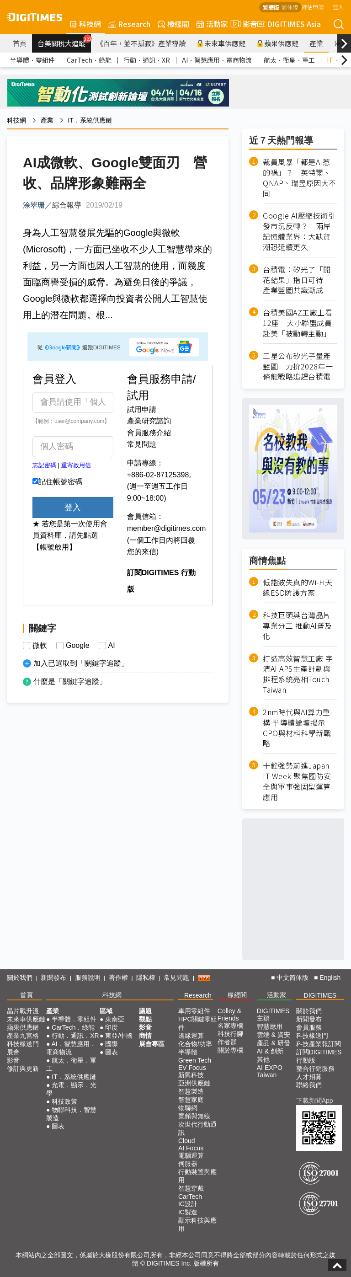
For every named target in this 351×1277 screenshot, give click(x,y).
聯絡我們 (309, 1085)
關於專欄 (230, 1050)
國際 (111, 1043)
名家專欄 (230, 1025)
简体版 (290, 7)
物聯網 (187, 1107)
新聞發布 (53, 977)
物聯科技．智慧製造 (71, 1114)
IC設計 (187, 1204)
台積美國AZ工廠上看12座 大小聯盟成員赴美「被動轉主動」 (297, 323)
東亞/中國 (119, 1035)
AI (111, 645)
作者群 (227, 1042)
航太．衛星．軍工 (289, 59)
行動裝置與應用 (197, 1176)
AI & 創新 (270, 1051)
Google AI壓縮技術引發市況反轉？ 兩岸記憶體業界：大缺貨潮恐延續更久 (299, 231)
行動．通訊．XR (146, 59)
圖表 (58, 1126)
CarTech (190, 1196)
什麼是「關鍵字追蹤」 (69, 681)
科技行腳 (230, 1033)
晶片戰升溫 (23, 1011)
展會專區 (152, 1043)
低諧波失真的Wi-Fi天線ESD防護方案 (297, 587)
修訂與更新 (23, 1068)
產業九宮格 (23, 1035)
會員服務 (309, 1027)
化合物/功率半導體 (195, 1048)
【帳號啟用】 (54, 547)
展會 (13, 1052)
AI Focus (190, 1148)
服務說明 (88, 977)
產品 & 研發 (273, 1043)
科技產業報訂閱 (318, 1043)
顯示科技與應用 (197, 1224)
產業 (316, 43)
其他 (263, 1059)
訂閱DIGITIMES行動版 (319, 1056)
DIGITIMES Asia (289, 23)
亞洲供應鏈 (194, 1083)
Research (129, 23)
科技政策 (64, 1101)
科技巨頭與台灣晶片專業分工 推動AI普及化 (297, 625)
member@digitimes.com (166, 528)
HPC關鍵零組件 (198, 1023)
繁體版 (271, 7)
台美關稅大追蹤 (64, 41)
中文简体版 (292, 977)
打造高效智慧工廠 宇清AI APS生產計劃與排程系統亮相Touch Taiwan (298, 674)
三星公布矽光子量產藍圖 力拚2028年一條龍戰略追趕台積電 (298, 366)
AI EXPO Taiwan (269, 1071)
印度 (111, 1027)
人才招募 (309, 1076)
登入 (338, 7)
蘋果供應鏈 (277, 43)
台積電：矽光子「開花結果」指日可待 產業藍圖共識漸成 (297, 280)
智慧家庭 (191, 1099)
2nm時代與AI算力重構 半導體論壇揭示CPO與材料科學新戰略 (297, 728)
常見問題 (141, 444)
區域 (106, 1011)
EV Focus (192, 1067)
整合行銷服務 (315, 1068)
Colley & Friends (229, 1014)
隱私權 (145, 977)
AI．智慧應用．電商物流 (217, 59)
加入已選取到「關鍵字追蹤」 (80, 663)
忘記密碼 (44, 465)
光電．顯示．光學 (71, 1089)
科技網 (85, 23)
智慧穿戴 (191, 1188)
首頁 (20, 43)
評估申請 (313, 7)
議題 (145, 1011)
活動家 (212, 23)
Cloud (186, 1140)
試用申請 (141, 409)
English (329, 977)
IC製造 (187, 1212)
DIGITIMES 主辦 (273, 1014)
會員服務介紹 (149, 433)
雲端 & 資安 (273, 1034)
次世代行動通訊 (197, 1128)
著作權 (118, 977)
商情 (145, 1035)
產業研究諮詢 (149, 421)
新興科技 (191, 1075)
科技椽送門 (23, 1043)
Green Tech (194, 1060)
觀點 (145, 1019)
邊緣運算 (191, 1035)
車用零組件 (194, 1011)
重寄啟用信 (76, 465)
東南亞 (114, 1019)
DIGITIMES (320, 995)
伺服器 (187, 1163)
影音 (242, 23)
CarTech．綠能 (89, 59)
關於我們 (19, 977)
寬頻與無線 (194, 1116)
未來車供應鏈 (221, 43)
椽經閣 (173, 23)
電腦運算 (191, 1155)
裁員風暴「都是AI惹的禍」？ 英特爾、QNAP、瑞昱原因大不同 (299, 178)
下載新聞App (314, 1100)
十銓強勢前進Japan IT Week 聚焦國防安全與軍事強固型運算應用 (297, 781)
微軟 (39, 645)
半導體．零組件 (32, 59)
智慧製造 (191, 1091)
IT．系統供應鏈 (90, 120)
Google (78, 645)
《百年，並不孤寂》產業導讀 (141, 43)
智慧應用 (269, 1026)
